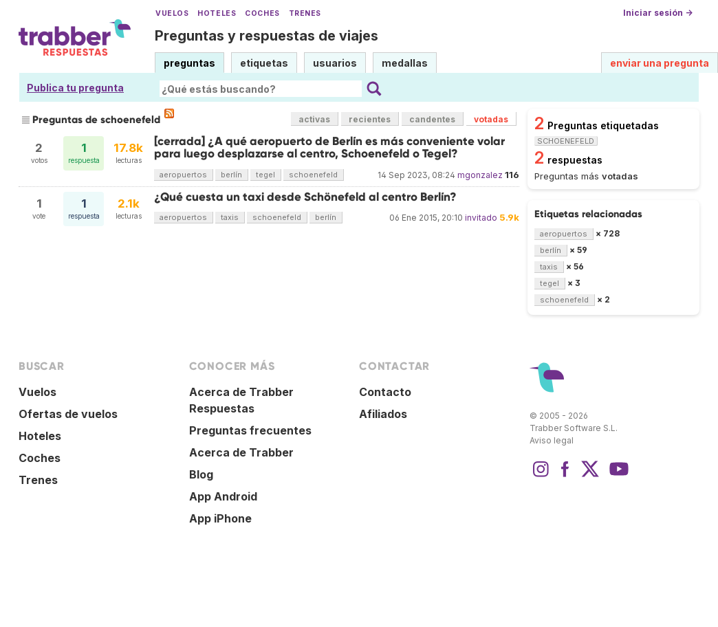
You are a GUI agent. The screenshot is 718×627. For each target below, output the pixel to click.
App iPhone (220, 518)
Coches (262, 13)
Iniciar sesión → (658, 13)
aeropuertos (183, 174)
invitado (481, 217)
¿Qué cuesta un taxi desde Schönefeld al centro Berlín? (305, 197)
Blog (201, 474)
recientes (370, 119)
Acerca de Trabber (241, 452)
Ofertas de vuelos (68, 414)
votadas (491, 119)
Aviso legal (552, 440)
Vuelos (171, 13)
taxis (230, 217)
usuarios (335, 63)
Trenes (305, 13)
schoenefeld (313, 174)
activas (314, 119)
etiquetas (264, 63)
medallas (405, 63)
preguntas (189, 63)
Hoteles (216, 13)
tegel (265, 174)
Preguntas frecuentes (250, 430)
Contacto (385, 392)
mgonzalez (480, 175)
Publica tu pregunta (75, 88)
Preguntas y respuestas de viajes (266, 36)
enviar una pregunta (659, 63)
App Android (223, 496)
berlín (231, 174)
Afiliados (383, 414)
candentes (432, 119)
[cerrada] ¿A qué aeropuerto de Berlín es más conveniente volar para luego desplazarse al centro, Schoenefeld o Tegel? (329, 147)
